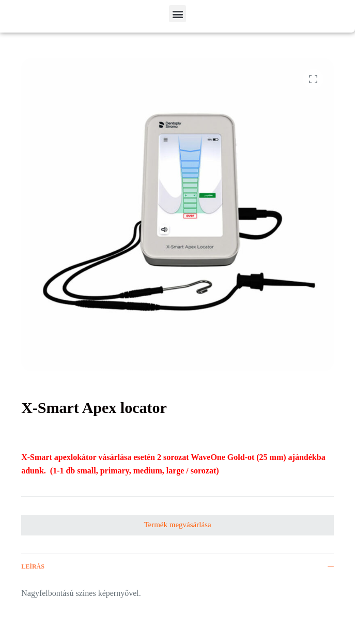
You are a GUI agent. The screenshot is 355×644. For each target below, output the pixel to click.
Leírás (177, 566)
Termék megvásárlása (177, 524)
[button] (177, 13)
